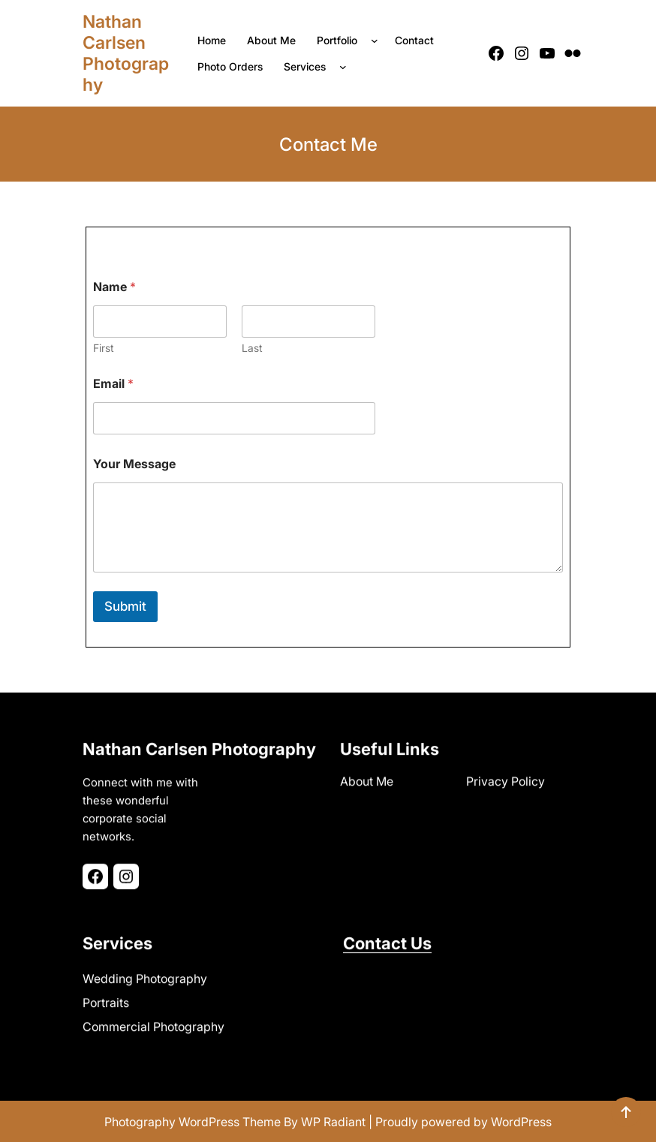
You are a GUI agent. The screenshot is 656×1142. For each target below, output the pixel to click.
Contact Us (387, 941)
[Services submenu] (346, 67)
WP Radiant (333, 1121)
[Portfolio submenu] (377, 40)
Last (252, 347)
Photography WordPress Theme (192, 1121)
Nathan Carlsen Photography (126, 53)
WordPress (521, 1121)
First (103, 347)
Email (113, 384)
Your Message (134, 464)
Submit (125, 606)
